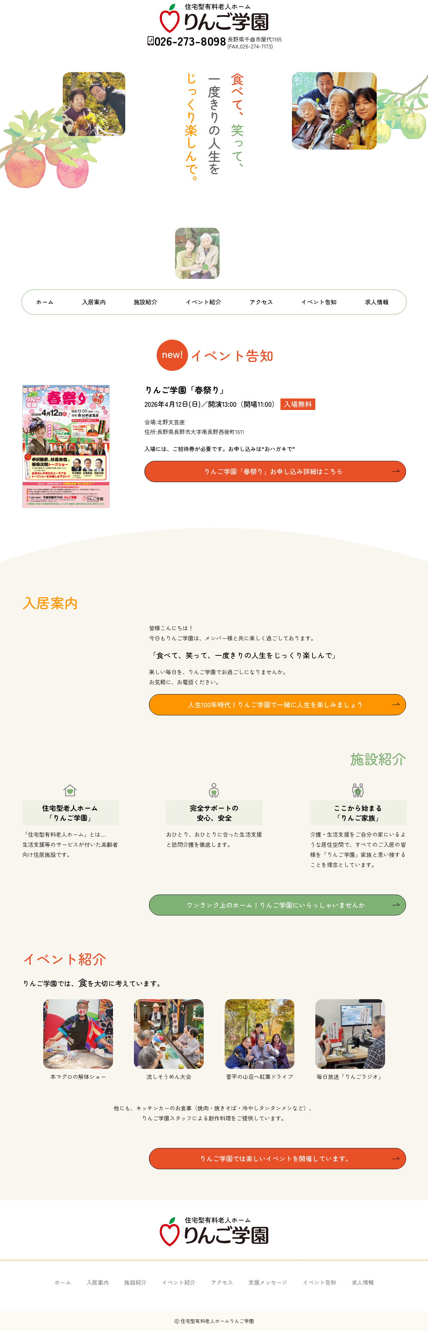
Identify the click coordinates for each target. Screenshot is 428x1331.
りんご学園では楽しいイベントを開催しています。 (276, 1158)
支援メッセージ (267, 1282)
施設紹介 (145, 301)
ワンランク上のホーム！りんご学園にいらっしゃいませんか (275, 905)
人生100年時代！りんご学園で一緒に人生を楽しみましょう (275, 704)
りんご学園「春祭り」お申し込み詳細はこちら (273, 471)
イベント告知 (319, 301)
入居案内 (94, 301)
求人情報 (377, 301)
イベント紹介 (203, 301)
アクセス (261, 301)
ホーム (45, 301)
